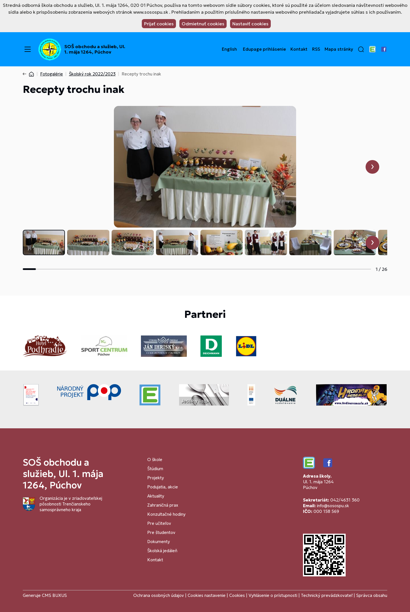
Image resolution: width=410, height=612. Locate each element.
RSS (316, 49)
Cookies (237, 595)
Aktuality (155, 496)
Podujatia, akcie (162, 487)
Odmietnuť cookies (203, 23)
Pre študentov (161, 532)
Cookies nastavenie (207, 595)
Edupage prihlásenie (264, 49)
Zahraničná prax (162, 505)
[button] (361, 49)
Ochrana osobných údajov (158, 595)
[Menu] (27, 49)
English (229, 49)
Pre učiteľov (159, 523)
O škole (154, 459)
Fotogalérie (51, 74)
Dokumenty (158, 541)
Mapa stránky (339, 49)
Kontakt (299, 49)
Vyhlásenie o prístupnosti (273, 595)
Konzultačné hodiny (166, 514)
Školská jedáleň (162, 550)
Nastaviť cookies (250, 23)
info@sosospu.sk (333, 505)
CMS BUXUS (54, 595)
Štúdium (155, 468)
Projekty (155, 477)
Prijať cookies (159, 23)
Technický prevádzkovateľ (326, 595)
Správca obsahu (371, 595)
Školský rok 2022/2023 (92, 74)
